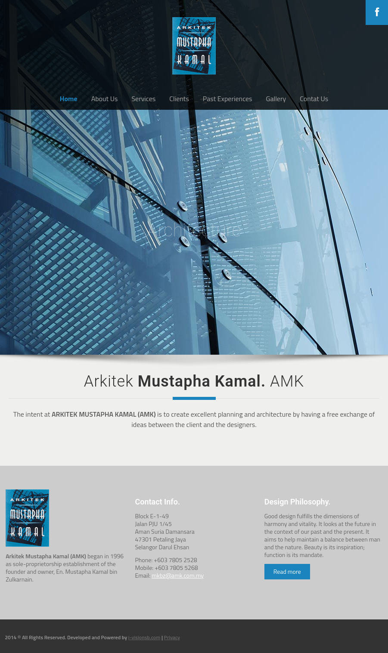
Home (69, 98)
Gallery (276, 98)
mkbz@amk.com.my (178, 575)
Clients (179, 98)
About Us (104, 98)
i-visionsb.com (144, 637)
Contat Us (314, 98)
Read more (287, 571)
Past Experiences (227, 98)
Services (143, 98)
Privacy (172, 637)
